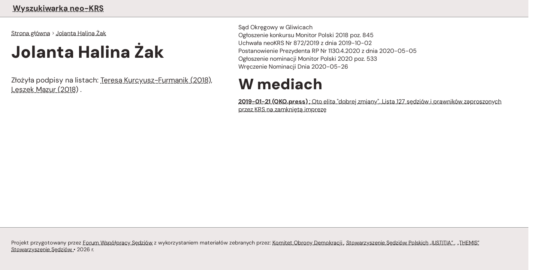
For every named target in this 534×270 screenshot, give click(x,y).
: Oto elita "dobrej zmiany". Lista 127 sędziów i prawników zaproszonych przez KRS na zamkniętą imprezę (373, 108)
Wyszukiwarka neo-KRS (58, 8)
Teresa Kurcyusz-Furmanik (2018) (155, 81)
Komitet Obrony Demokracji (310, 242)
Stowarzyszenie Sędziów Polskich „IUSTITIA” (404, 242)
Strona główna (31, 33)
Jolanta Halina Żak (82, 33)
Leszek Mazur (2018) (45, 91)
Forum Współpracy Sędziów (117, 242)
